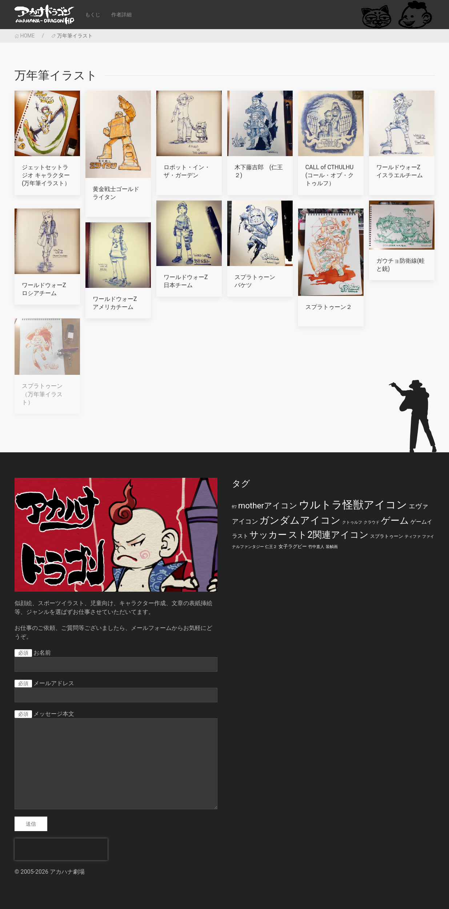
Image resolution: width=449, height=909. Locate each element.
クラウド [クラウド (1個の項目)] (372, 522)
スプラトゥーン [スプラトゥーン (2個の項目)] (386, 536)
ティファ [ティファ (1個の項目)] (413, 536)
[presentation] (61, 849)
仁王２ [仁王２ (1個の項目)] (271, 546)
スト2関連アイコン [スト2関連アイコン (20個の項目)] (328, 534)
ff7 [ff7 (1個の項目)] (234, 507)
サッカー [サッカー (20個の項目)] (268, 534)
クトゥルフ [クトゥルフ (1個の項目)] (352, 522)
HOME (25, 36)
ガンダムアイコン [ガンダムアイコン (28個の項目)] (300, 520)
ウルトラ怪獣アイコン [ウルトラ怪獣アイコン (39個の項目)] (353, 505)
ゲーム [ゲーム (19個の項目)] (395, 520)
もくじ (92, 14)
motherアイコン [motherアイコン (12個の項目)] (267, 505)
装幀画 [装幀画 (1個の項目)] (332, 546)
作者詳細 (121, 14)
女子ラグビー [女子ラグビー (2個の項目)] (292, 546)
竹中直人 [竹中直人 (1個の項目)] (316, 546)
